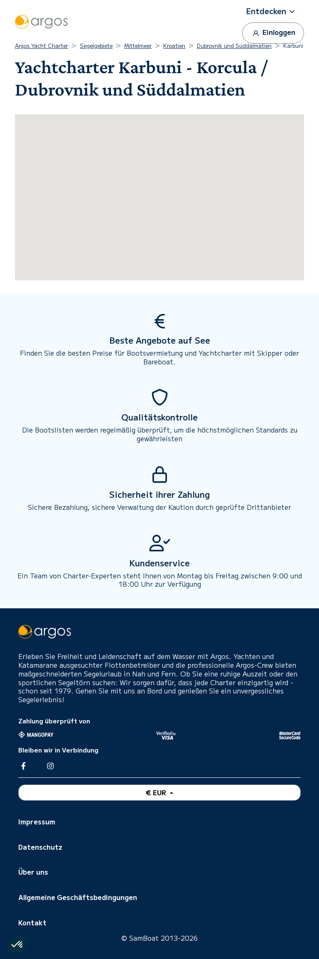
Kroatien (174, 45)
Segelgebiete (96, 45)
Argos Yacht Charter (41, 45)
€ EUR (157, 792)
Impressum (36, 821)
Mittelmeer (138, 45)
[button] (273, 11)
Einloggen (273, 32)
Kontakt (32, 922)
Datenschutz (40, 847)
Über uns (33, 872)
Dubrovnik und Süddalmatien (234, 45)
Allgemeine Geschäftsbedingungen (77, 897)
